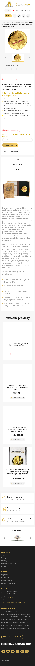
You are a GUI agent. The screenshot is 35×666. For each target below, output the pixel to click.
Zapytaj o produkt (11, 151)
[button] (5, 58)
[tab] (17, 159)
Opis (17, 159)
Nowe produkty (6, 558)
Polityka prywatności (8, 583)
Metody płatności (7, 580)
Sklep (11, 22)
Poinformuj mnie (10, 145)
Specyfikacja (17, 164)
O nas (3, 555)
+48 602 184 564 (12, 598)
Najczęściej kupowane (8, 563)
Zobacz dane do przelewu (12, 637)
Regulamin (4, 575)
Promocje (4, 561)
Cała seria (17, 169)
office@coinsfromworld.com (16, 603)
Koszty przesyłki (6, 577)
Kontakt (27, 10)
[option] (17, 40)
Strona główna (5, 22)
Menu (8, 16)
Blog (22, 10)
